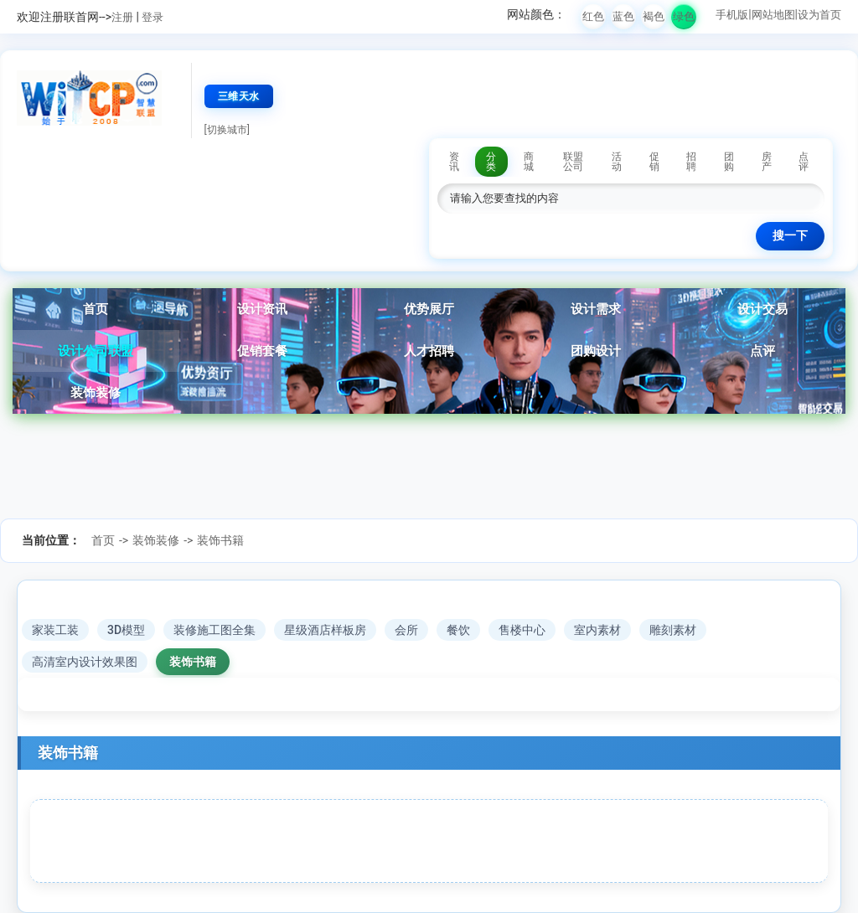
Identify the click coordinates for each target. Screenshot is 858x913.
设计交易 (762, 309)
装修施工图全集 (214, 630)
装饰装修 (95, 392)
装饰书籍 (220, 540)
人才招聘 (429, 350)
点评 (762, 350)
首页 (95, 309)
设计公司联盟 (95, 350)
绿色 (684, 16)
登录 (152, 17)
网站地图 (773, 14)
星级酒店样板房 (325, 630)
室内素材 (597, 630)
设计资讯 (262, 309)
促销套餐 (262, 350)
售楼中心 (522, 630)
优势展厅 (429, 309)
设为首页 (819, 14)
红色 (593, 16)
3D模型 (126, 630)
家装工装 (55, 630)
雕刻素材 (672, 630)
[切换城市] (227, 130)
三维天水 (239, 96)
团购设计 (596, 350)
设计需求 (596, 309)
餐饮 (458, 630)
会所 (406, 630)
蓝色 (623, 16)
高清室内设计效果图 (84, 661)
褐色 (653, 16)
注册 (122, 17)
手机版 (732, 14)
